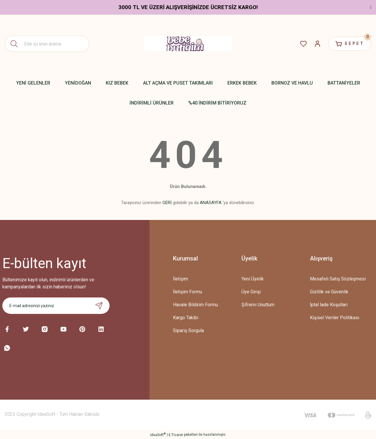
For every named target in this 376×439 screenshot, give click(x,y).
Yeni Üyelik (252, 279)
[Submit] (99, 305)
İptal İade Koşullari (329, 304)
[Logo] (188, 43)
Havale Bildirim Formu (195, 304)
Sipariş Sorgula (188, 330)
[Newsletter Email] (56, 305)
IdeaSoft (158, 434)
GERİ (167, 202)
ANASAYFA (210, 202)
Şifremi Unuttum (257, 304)
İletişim (180, 279)
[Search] (47, 44)
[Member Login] (316, 44)
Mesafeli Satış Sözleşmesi (338, 279)
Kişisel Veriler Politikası (334, 317)
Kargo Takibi (185, 317)
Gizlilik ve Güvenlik (329, 292)
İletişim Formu (187, 292)
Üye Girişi (251, 292)
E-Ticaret (176, 435)
